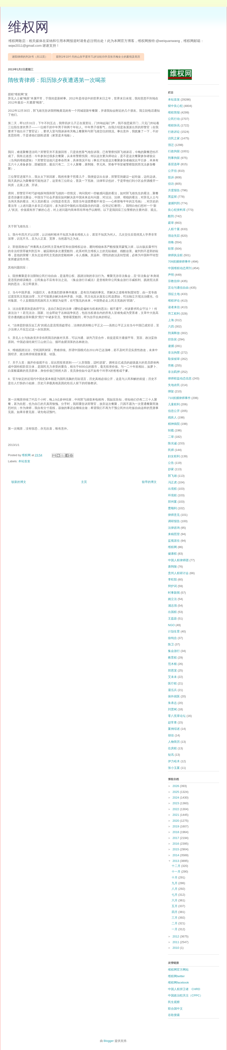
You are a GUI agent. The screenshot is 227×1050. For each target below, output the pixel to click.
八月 (175, 888)
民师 (171, 450)
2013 (176, 861)
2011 (176, 942)
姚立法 (172, 599)
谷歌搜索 (174, 1015)
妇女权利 (174, 456)
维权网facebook (178, 982)
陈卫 (171, 644)
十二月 (176, 866)
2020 (176, 820)
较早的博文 (149, 482)
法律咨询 (174, 527)
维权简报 (174, 112)
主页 (84, 482)
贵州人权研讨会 (178, 573)
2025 (176, 792)
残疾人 (172, 417)
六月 (175, 900)
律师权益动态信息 (180, 378)
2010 (176, 947)
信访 (171, 183)
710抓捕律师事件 (179, 398)
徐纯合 (172, 638)
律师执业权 (175, 255)
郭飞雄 (172, 475)
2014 (176, 855)
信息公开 (174, 411)
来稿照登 (174, 534)
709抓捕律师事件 (179, 261)
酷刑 (171, 216)
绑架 (171, 391)
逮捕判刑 (174, 203)
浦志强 (172, 605)
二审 (171, 436)
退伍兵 (172, 690)
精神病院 (174, 423)
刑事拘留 (174, 158)
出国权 (172, 612)
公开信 (172, 170)
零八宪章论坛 (177, 716)
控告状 (172, 339)
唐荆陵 (172, 566)
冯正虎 (172, 482)
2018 (176, 832)
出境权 (172, 488)
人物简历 (174, 741)
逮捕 (171, 346)
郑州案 (172, 501)
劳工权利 (174, 313)
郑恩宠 (172, 670)
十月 (175, 877)
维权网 (28, 27)
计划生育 (174, 631)
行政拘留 (174, 151)
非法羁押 (174, 372)
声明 (171, 274)
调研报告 (174, 521)
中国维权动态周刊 (180, 268)
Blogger (109, 1041)
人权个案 (174, 229)
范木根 (172, 664)
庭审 (171, 222)
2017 (176, 838)
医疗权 (172, 683)
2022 (176, 809)
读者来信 (174, 307)
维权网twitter (176, 976)
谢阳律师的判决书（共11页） (30, 56)
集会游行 (174, 651)
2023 (176, 803)
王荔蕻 (172, 618)
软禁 (171, 248)
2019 (176, 826)
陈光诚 (172, 443)
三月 (175, 917)
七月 (175, 894)
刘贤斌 (172, 709)
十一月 (176, 871)
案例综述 (174, 728)
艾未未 (172, 677)
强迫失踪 (174, 235)
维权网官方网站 (178, 969)
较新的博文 (18, 482)
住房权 (172, 748)
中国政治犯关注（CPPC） (185, 995)
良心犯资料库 (177, 209)
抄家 (171, 469)
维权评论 (174, 300)
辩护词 (172, 586)
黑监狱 (172, 196)
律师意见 (174, 514)
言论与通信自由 (178, 287)
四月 (175, 912)
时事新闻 (174, 592)
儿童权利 (174, 404)
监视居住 (174, 540)
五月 (175, 906)
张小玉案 (174, 768)
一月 (175, 929)
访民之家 (174, 138)
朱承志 (172, 703)
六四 (171, 326)
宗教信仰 (174, 281)
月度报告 (174, 190)
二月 (175, 923)
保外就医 (174, 696)
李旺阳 (172, 579)
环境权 (172, 495)
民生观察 (174, 1002)
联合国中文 (175, 1008)
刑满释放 (174, 333)
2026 (176, 786)
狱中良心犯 (175, 106)
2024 (176, 797)
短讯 (171, 754)
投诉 (171, 177)
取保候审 (174, 359)
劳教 (171, 365)
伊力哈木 (174, 761)
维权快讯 (174, 125)
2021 (176, 814)
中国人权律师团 (178, 560)
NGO (171, 625)
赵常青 (172, 722)
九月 (175, 883)
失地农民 (174, 385)
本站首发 (24, 461)
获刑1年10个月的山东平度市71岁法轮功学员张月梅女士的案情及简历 (98, 56)
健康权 (172, 553)
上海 (171, 320)
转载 (171, 430)
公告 (171, 463)
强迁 (171, 145)
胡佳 (171, 735)
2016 (176, 843)
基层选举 (174, 164)
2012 (176, 936)
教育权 (172, 657)
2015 (176, 849)
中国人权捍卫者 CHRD (184, 989)
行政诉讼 (174, 131)
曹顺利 (172, 508)
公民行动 (174, 118)
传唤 (171, 242)
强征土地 (174, 294)
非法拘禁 (174, 352)
